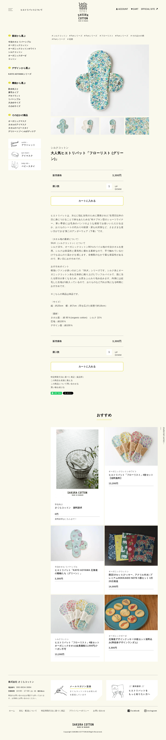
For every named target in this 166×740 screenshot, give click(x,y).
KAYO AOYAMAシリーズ (19, 74)
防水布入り (13, 89)
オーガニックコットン (18, 45)
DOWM (118, 189)
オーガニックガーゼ (17, 56)
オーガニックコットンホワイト (22, 49)
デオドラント (14, 96)
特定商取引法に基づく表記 (53, 711)
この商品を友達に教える (62, 380)
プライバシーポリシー (79, 711)
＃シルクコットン (59, 36)
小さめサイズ (14, 106)
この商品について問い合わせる (65, 384)
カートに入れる (87, 201)
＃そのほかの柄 (137, 36)
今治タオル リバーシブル (19, 42)
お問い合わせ (99, 711)
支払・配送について (28, 711)
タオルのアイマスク (17, 124)
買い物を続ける (58, 387)
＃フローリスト (106, 36)
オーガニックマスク (17, 121)
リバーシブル (14, 99)
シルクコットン (60, 147)
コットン (12, 59)
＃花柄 (70, 39)
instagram (152, 710)
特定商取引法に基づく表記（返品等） (68, 377)
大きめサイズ (14, 103)
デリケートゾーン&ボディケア (22, 131)
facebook (135, 710)
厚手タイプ (13, 92)
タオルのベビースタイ (18, 128)
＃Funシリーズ (75, 36)
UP (116, 186)
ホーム (12, 711)
